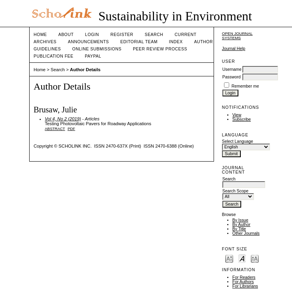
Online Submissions (97, 49)
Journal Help (233, 48)
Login (92, 34)
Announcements (88, 42)
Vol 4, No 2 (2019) (63, 118)
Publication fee (53, 56)
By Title (239, 229)
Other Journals (246, 233)
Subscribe (241, 119)
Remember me (245, 86)
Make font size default (242, 258)
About (66, 34)
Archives (45, 42)
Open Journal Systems (237, 35)
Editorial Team (139, 42)
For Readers (244, 277)
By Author (241, 224)
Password (231, 77)
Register (121, 34)
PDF (71, 128)
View (236, 115)
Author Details (85, 69)
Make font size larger (255, 258)
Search (154, 34)
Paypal (93, 56)
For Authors (243, 282)
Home (40, 34)
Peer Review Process (160, 49)
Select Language (237, 141)
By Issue (240, 220)
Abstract (55, 128)
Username (232, 69)
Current (185, 34)
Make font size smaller (229, 258)
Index (175, 42)
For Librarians (245, 286)
